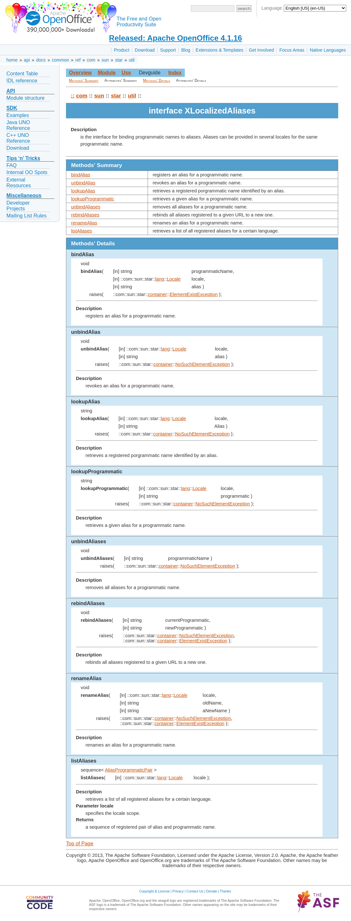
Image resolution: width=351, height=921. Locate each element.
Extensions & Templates (219, 50)
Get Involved (261, 50)
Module (107, 72)
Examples (17, 115)
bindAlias (80, 174)
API (10, 91)
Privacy (178, 891)
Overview (80, 72)
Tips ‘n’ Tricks (23, 158)
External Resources (18, 182)
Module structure (25, 98)
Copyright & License (154, 891)
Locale (174, 279)
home (12, 60)
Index (175, 72)
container (157, 294)
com (91, 60)
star (118, 60)
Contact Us (194, 891)
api (27, 60)
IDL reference (21, 80)
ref (77, 60)
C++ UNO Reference (18, 138)
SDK (11, 108)
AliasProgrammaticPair (128, 770)
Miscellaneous (23, 195)
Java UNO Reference (18, 125)
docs (41, 60)
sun (105, 60)
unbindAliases (85, 206)
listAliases (81, 230)
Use (126, 72)
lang (159, 279)
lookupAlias (83, 190)
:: (73, 95)
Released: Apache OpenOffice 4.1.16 (175, 38)
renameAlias (84, 222)
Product (121, 50)
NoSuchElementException (203, 364)
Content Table (22, 73)
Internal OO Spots (26, 172)
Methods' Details (156, 80)
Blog (185, 50)
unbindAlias (83, 182)
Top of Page (79, 843)
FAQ (11, 165)
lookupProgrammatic (92, 198)
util (132, 60)
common (60, 60)
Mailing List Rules (26, 215)
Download (145, 50)
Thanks (225, 891)
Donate (211, 891)
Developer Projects (18, 205)
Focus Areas (291, 50)
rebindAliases (85, 214)
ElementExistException (194, 294)
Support (168, 50)
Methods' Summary (83, 80)
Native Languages (328, 50)
